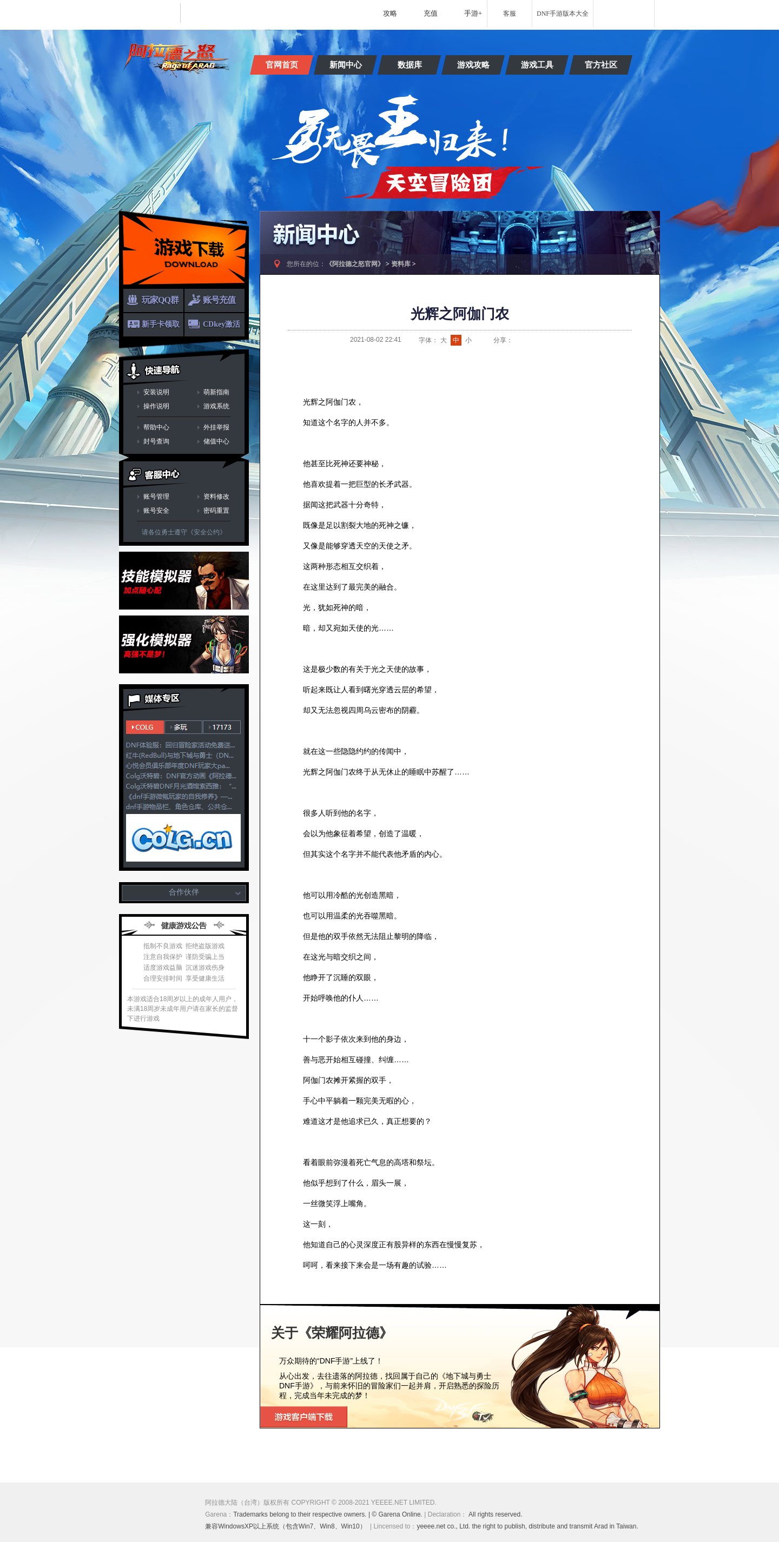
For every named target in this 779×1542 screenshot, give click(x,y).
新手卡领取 (161, 324)
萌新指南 (216, 392)
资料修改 (216, 496)
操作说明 (156, 406)
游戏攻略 (473, 65)
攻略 (390, 13)
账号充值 (219, 300)
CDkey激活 (221, 324)
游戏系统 (216, 406)
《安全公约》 (206, 532)
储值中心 (216, 441)
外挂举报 (216, 427)
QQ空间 (545, 340)
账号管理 (156, 496)
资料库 (401, 264)
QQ (531, 340)
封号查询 (156, 441)
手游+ (473, 13)
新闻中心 (345, 65)
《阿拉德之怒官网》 (355, 264)
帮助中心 (156, 427)
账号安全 (156, 510)
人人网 (558, 340)
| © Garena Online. (396, 1514)
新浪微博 (518, 340)
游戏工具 (537, 65)
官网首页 (282, 65)
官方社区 (601, 65)
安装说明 (156, 392)
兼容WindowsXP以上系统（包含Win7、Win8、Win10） (285, 1526)
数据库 (410, 65)
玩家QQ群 (160, 300)
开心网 (572, 340)
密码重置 (216, 510)
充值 (431, 13)
